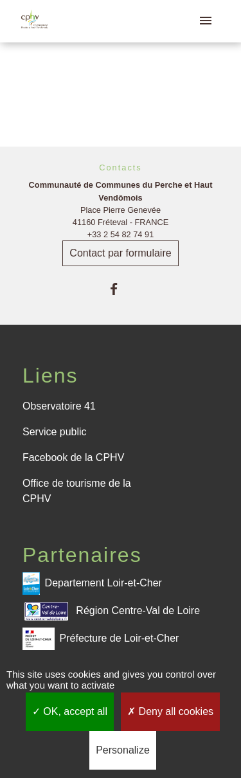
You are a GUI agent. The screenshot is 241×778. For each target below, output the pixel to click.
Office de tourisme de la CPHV (76, 491)
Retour (120, 88)
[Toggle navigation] (205, 21)
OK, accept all (69, 711)
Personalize (123, 750)
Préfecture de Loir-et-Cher (100, 639)
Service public (54, 431)
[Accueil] (34, 21)
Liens (50, 375)
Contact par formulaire (120, 253)
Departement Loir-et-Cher (92, 583)
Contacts (120, 167)
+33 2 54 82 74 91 (120, 234)
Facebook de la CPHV (73, 457)
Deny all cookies (170, 711)
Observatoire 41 (59, 406)
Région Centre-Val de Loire (111, 611)
